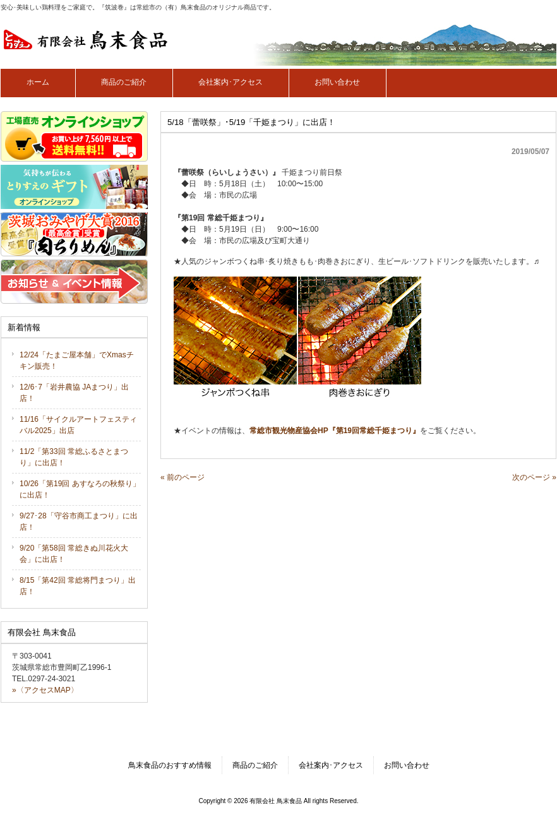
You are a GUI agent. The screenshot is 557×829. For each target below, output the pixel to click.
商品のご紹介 (255, 765)
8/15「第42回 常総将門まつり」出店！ (78, 586)
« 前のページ (182, 477)
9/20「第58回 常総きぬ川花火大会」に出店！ (74, 554)
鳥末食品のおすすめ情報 (170, 765)
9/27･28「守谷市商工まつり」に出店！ (79, 521)
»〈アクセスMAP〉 (45, 690)
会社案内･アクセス (331, 765)
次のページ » (534, 477)
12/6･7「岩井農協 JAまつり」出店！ (74, 393)
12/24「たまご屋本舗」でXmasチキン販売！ (77, 360)
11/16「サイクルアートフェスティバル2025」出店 (78, 425)
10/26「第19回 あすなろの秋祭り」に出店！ (80, 489)
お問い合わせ (406, 765)
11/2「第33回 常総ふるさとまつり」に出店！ (74, 457)
